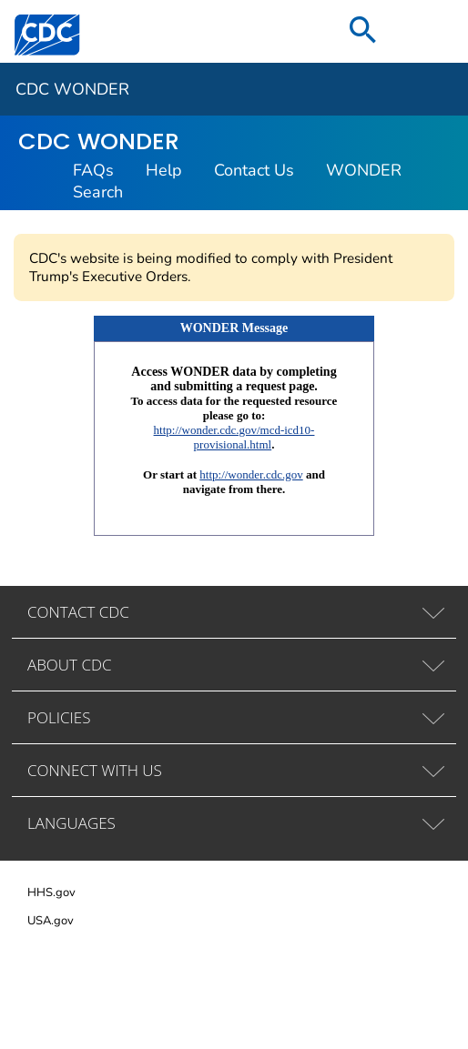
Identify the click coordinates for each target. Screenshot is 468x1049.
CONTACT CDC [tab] (78, 611)
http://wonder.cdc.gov (250, 474)
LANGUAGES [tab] (71, 822)
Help (164, 170)
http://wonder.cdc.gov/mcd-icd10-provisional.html (234, 437)
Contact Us (254, 170)
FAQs (93, 170)
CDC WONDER (72, 89)
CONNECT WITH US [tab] (94, 770)
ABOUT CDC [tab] (69, 664)
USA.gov (50, 921)
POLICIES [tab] (58, 717)
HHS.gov (51, 892)
